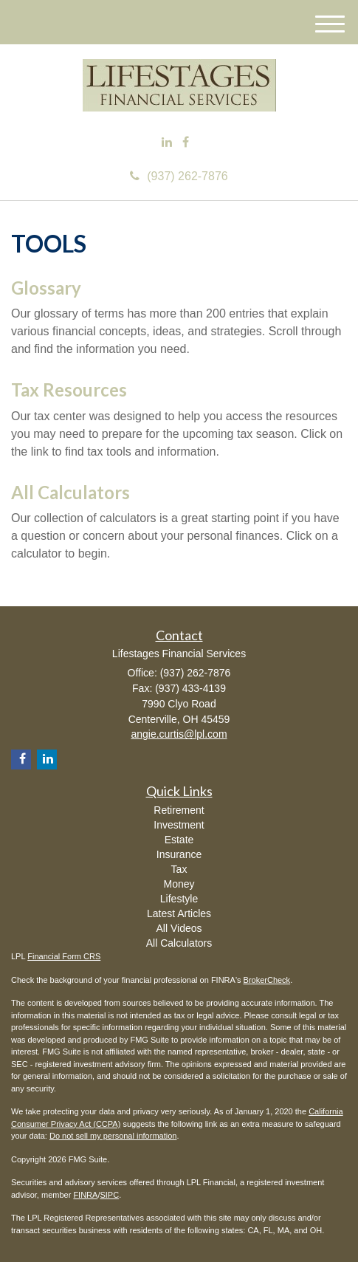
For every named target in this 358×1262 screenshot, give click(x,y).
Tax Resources (69, 389)
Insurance (179, 854)
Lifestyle (179, 899)
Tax (179, 869)
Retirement (179, 810)
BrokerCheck (267, 979)
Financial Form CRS (63, 956)
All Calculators (70, 492)
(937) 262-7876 (178, 176)
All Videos (179, 928)
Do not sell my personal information (112, 1135)
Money (178, 884)
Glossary (46, 287)
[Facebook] (185, 142)
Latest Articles (179, 913)
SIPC (109, 1194)
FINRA (85, 1194)
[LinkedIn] (167, 142)
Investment (179, 825)
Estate (179, 840)
